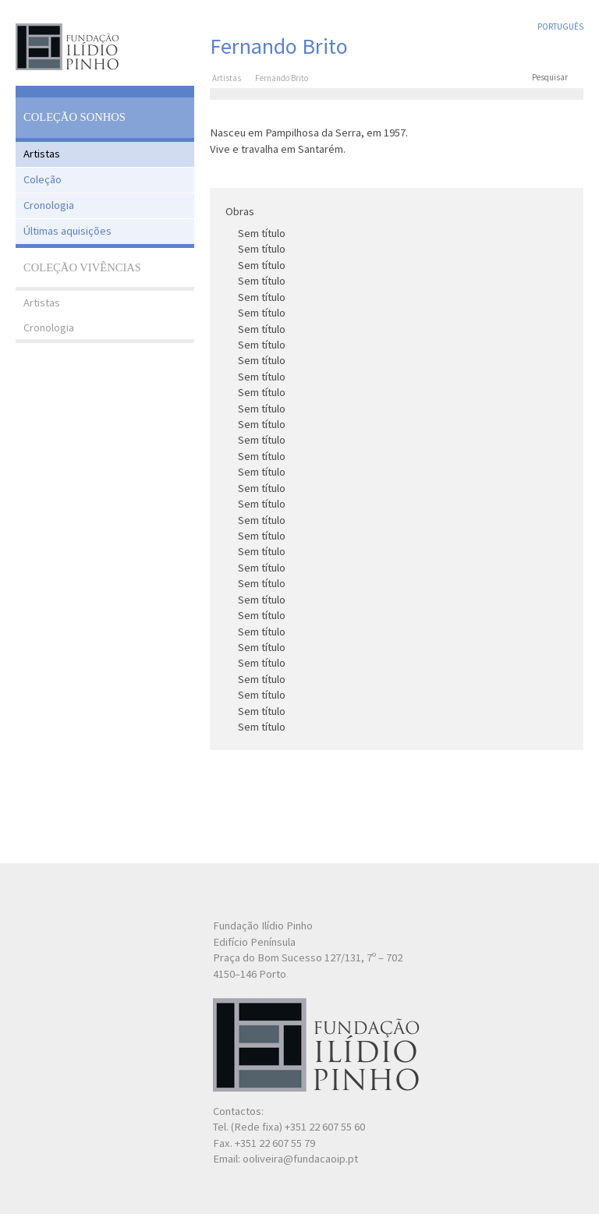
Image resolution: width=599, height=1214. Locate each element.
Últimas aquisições (67, 231)
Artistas (41, 154)
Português (560, 26)
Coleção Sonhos (74, 117)
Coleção (42, 179)
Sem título (261, 233)
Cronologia (48, 205)
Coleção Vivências (82, 267)
